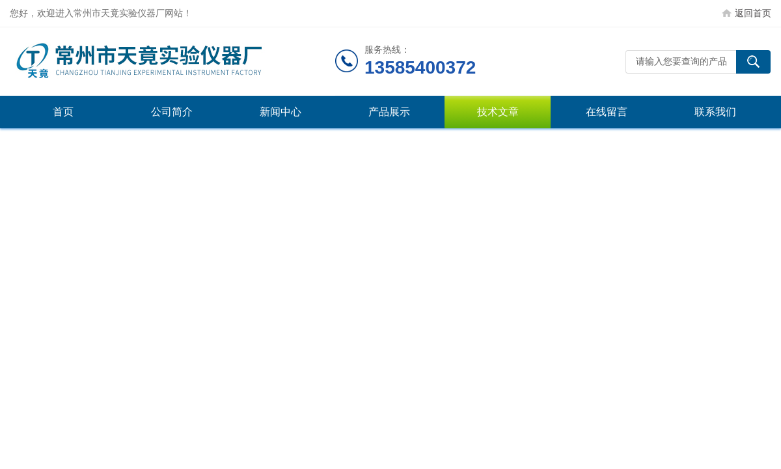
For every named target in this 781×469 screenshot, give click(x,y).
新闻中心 (280, 111)
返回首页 (753, 13)
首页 (63, 111)
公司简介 (172, 111)
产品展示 (389, 111)
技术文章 (498, 111)
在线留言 (606, 111)
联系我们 (715, 111)
